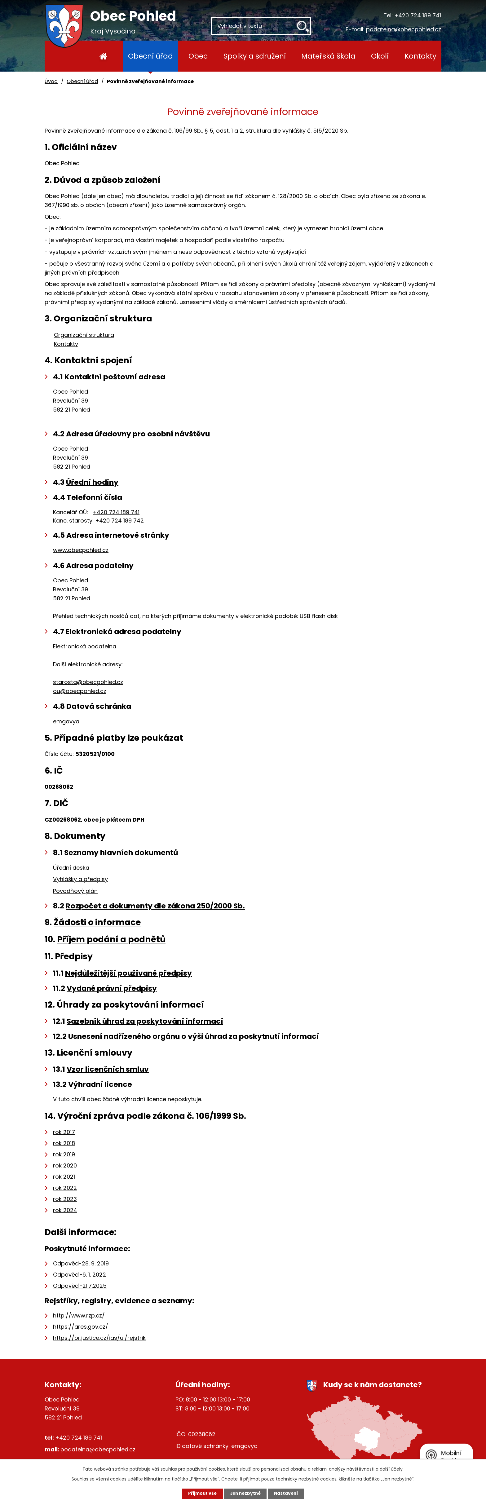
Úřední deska (71, 868)
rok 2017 (64, 1132)
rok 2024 (65, 1210)
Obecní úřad (150, 56)
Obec (198, 56)
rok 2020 (65, 1165)
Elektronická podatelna (84, 646)
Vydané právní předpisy (112, 988)
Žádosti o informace (97, 922)
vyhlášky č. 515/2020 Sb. (315, 131)
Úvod (103, 56)
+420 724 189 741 (417, 15)
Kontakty (420, 56)
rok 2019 (64, 1154)
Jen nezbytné (245, 1493)
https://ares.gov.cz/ (80, 1327)
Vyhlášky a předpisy (80, 879)
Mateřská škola (328, 56)
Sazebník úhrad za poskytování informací (145, 1021)
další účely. (392, 1469)
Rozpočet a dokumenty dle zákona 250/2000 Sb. (155, 906)
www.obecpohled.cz (80, 550)
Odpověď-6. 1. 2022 (79, 1274)
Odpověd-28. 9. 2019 (81, 1263)
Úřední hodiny (92, 482)
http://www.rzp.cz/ (79, 1315)
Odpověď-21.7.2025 (80, 1286)
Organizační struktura (84, 335)
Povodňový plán (75, 891)
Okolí (380, 56)
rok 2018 (64, 1143)
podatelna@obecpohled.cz (403, 29)
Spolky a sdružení (254, 56)
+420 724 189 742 (119, 520)
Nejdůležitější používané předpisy (128, 973)
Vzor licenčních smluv (108, 1069)
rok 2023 (65, 1199)
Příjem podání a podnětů (111, 939)
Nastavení (288, 1493)
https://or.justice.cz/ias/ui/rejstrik (99, 1338)
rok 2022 (65, 1188)
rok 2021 (64, 1177)
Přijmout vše (200, 1493)
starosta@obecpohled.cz (88, 682)
